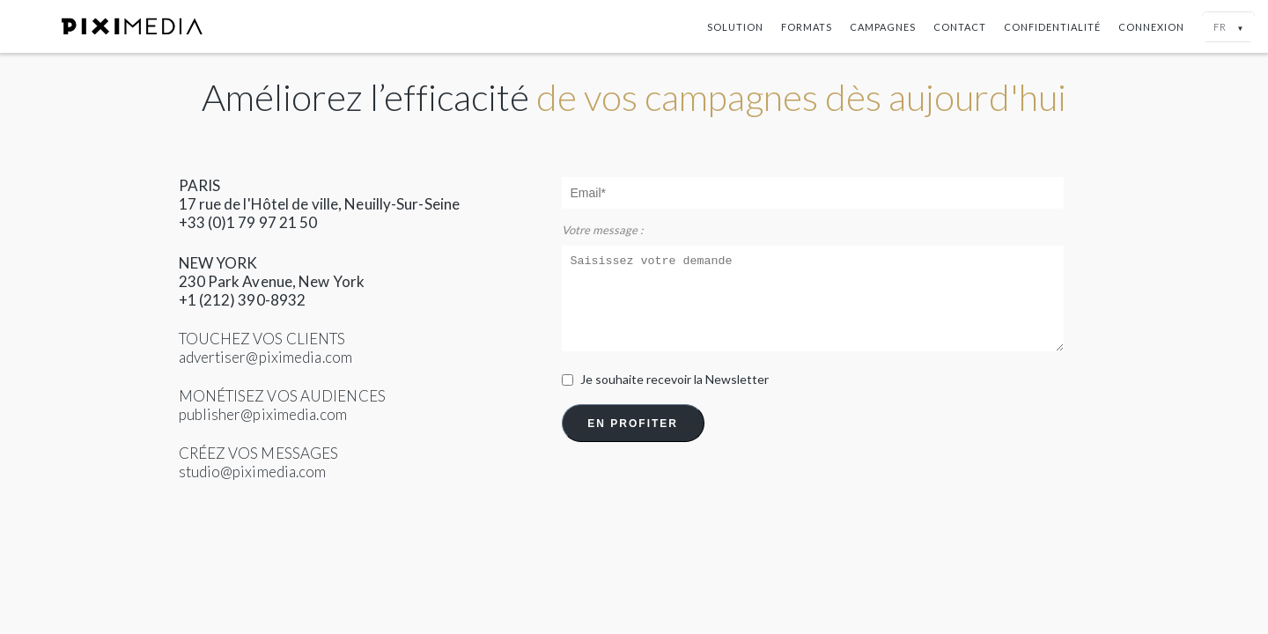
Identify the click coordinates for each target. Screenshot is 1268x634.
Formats (806, 27)
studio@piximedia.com (253, 471)
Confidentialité (1052, 27)
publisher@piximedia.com (263, 414)
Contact (959, 27)
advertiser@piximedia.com (265, 357)
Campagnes (883, 27)
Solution (735, 27)
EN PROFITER (632, 423)
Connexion (1151, 27)
